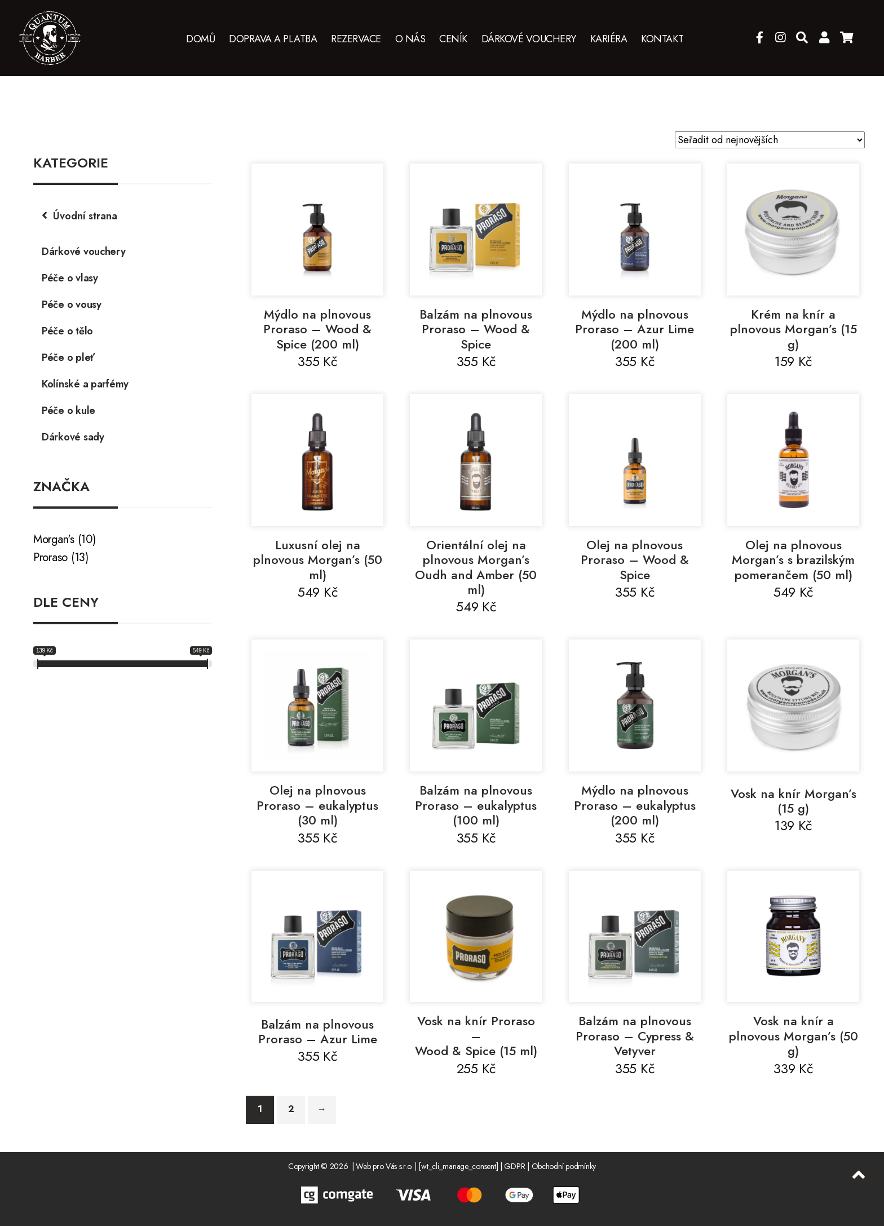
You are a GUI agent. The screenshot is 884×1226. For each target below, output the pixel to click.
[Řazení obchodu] (770, 139)
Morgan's (53, 539)
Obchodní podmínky (564, 1166)
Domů (200, 39)
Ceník (453, 39)
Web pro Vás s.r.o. (384, 1166)
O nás (410, 39)
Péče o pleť (68, 357)
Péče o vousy (71, 304)
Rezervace (356, 39)
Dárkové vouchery (528, 39)
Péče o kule (68, 410)
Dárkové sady (73, 437)
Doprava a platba (273, 39)
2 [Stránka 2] (291, 1108)
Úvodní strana (85, 216)
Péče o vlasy (70, 278)
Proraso (50, 557)
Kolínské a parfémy (85, 384)
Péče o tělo (67, 331)
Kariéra (608, 39)
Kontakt (662, 39)
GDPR (514, 1166)
